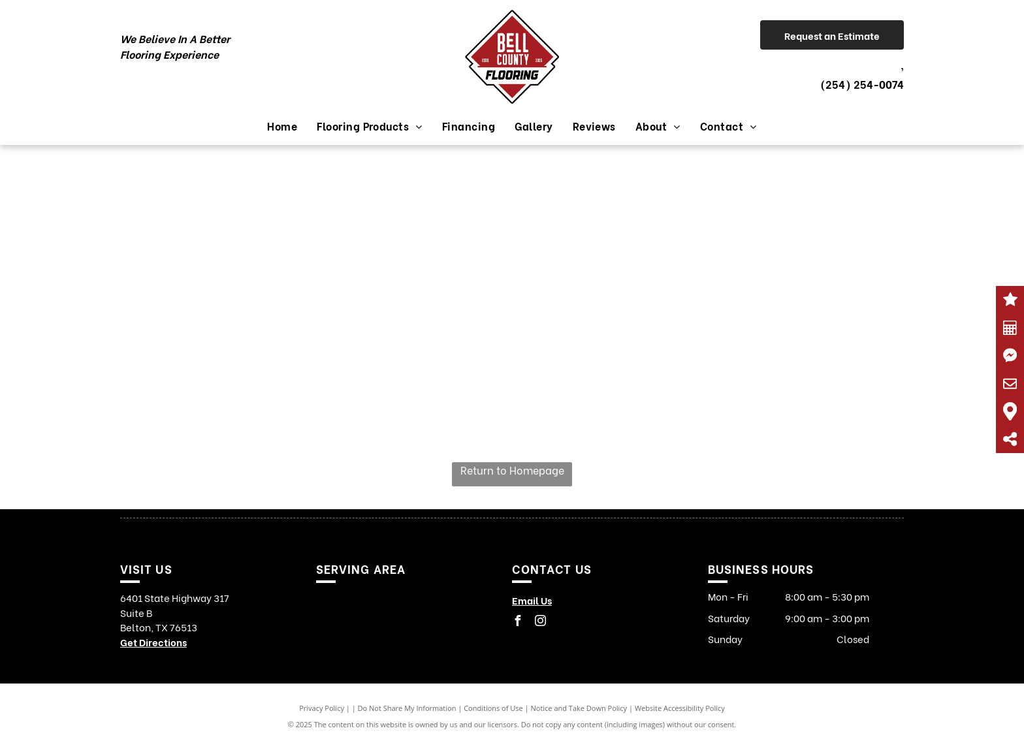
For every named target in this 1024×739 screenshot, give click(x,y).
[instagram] (540, 622)
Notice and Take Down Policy (579, 708)
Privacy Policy (321, 708)
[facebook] (517, 622)
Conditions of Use (493, 708)
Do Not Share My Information (407, 708)
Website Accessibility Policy (680, 708)
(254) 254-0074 (862, 83)
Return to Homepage (512, 469)
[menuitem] (282, 126)
